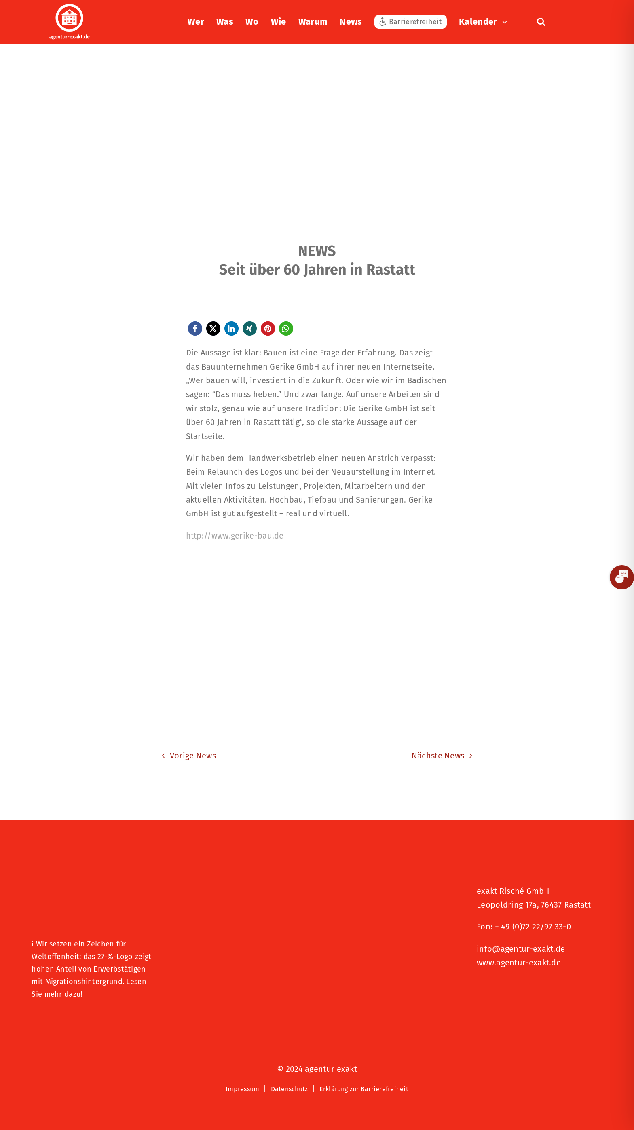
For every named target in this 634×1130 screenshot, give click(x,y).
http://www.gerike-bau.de (235, 536)
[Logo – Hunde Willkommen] (72, 1020)
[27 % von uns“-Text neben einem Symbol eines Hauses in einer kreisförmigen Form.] (94, 880)
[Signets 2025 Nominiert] (517, 990)
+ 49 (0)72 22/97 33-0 (533, 926)
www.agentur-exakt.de (519, 962)
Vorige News (193, 755)
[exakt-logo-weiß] (69, 8)
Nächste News (438, 755)
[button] (541, 22)
